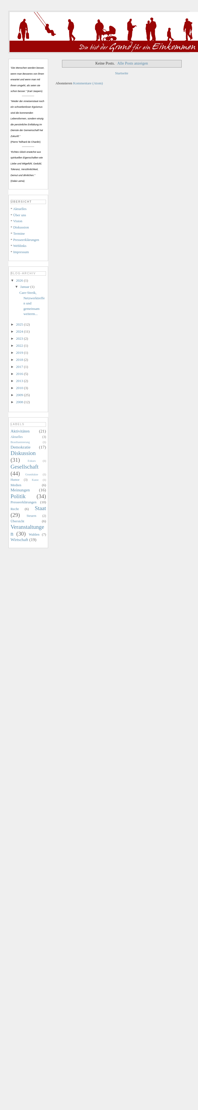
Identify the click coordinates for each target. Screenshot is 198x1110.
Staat (40, 508)
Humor (15, 480)
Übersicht (17, 521)
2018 (20, 360)
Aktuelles (20, 209)
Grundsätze (31, 474)
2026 (20, 280)
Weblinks (19, 246)
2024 (20, 331)
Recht (15, 509)
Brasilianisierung (20, 442)
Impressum (21, 252)
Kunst (35, 479)
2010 (20, 388)
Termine (19, 233)
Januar (25, 287)
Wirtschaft (19, 539)
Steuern (31, 516)
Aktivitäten (20, 431)
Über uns (19, 215)
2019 (20, 353)
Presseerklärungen (26, 240)
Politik (18, 496)
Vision (17, 221)
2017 (20, 367)
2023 (20, 338)
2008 (20, 402)
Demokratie (21, 447)
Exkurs (32, 460)
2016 (20, 374)
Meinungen (20, 490)
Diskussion (21, 227)
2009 (20, 395)
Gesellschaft (25, 466)
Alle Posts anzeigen (132, 63)
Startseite (121, 73)
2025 (20, 324)
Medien (16, 485)
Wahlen (34, 534)
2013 (20, 381)
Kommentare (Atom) (88, 83)
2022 (20, 346)
